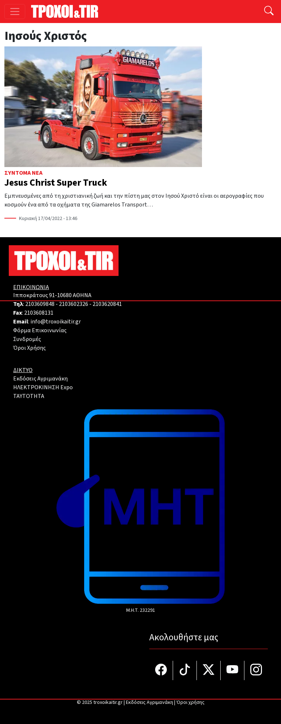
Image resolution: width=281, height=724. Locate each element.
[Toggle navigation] (14, 11)
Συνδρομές (27, 339)
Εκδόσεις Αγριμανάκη (40, 379)
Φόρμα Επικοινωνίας (40, 330)
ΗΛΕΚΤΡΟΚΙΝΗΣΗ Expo (43, 387)
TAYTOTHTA (28, 396)
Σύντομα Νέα (23, 173)
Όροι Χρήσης (29, 348)
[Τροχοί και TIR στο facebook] (161, 670)
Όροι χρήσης (190, 702)
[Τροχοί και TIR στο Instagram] (256, 670)
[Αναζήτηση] (269, 11)
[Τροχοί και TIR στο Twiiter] (209, 670)
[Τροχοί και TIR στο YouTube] (232, 670)
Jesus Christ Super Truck (55, 182)
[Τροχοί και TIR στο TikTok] (185, 670)
